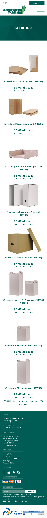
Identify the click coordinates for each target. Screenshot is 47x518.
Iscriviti (30, 491)
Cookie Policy (8, 456)
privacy (9, 499)
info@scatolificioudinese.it (13, 427)
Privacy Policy (8, 454)
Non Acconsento (23, 501)
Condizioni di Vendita (11, 458)
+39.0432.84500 (8, 425)
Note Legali (7, 460)
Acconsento (9, 501)
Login (5, 3)
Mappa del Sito (8, 463)
